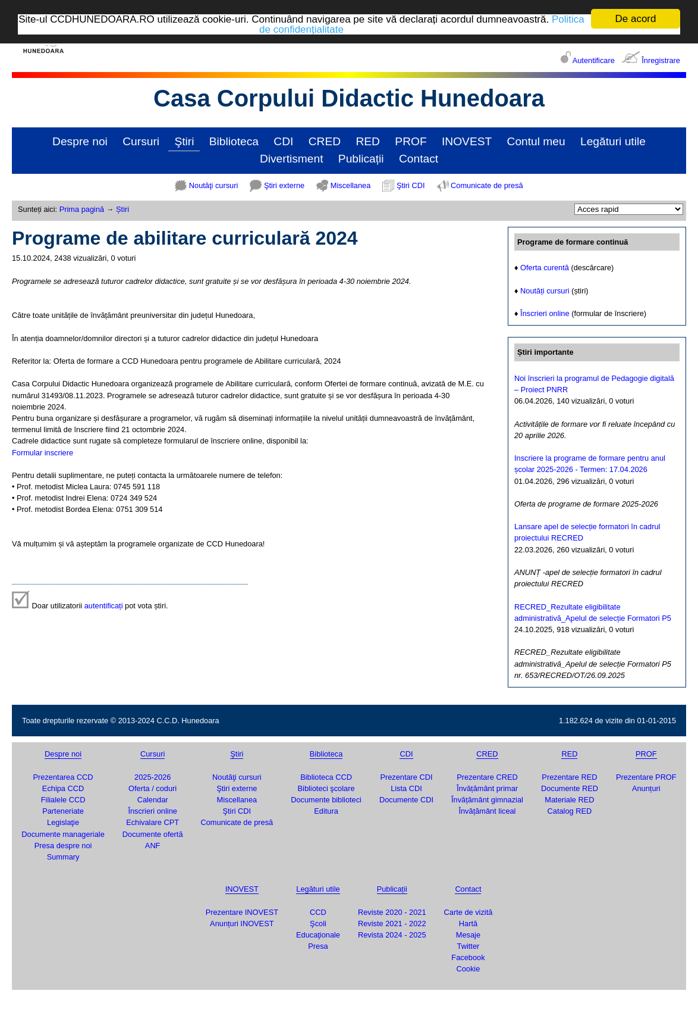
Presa (318, 946)
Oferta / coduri (152, 788)
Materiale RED (569, 799)
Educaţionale (318, 934)
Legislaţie (63, 822)
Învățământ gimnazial (487, 799)
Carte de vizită (468, 912)
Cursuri (140, 141)
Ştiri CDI (411, 185)
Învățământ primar (487, 788)
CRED (325, 141)
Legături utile (613, 141)
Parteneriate (63, 811)
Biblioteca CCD (326, 777)
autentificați (103, 605)
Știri (122, 209)
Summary (63, 856)
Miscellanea (351, 185)
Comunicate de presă (487, 185)
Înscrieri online (545, 313)
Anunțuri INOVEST (241, 923)
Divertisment (291, 158)
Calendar (152, 799)
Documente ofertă (152, 834)
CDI (283, 141)
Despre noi (80, 141)
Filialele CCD (63, 799)
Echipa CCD (63, 788)
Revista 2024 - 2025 (392, 934)
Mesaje (468, 934)
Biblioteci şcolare (326, 788)
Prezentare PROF (646, 777)
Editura (326, 811)
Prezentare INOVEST (242, 912)
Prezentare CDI (406, 777)
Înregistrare (661, 60)
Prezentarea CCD (63, 777)
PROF (410, 141)
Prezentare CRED (487, 777)
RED (368, 141)
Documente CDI (406, 799)
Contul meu (536, 141)
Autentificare (594, 60)
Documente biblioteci (326, 799)
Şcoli (318, 923)
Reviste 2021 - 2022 (392, 923)
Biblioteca (234, 141)
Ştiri (184, 141)
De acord (635, 18)
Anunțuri (646, 788)
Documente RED (569, 788)
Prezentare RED (569, 777)
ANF (153, 845)
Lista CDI (406, 788)
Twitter (468, 946)
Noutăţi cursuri (213, 185)
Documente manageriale (62, 834)
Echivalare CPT (152, 822)
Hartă (468, 923)
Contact (418, 158)
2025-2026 (152, 777)
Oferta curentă (544, 267)
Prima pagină (81, 209)
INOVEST (467, 141)
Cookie (468, 968)
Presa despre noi (63, 845)
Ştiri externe (284, 185)
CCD (318, 912)
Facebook (468, 957)
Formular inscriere (42, 452)
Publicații (361, 158)
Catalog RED (570, 811)
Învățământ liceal (486, 811)
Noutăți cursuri (545, 290)
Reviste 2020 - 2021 (392, 912)
